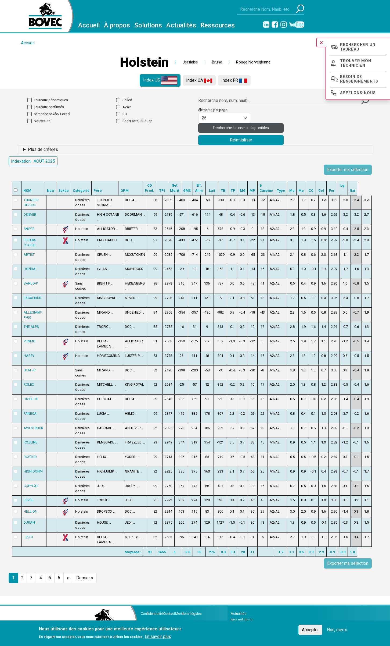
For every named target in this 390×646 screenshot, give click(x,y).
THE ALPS (30, 327)
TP (244, 191)
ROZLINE (30, 439)
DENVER (29, 214)
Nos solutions (241, 617)
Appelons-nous (357, 93)
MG (254, 191)
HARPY (28, 356)
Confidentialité (152, 610)
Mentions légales (188, 610)
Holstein (144, 62)
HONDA (29, 269)
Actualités (181, 25)
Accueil (89, 25)
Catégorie (83, 191)
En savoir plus (158, 636)
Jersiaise (190, 62)
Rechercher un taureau (357, 47)
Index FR (234, 80)
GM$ (196, 191)
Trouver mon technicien (355, 63)
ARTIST (28, 255)
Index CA (199, 80)
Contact (169, 610)
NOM (27, 191)
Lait (223, 191)
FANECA (29, 410)
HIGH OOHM (32, 468)
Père (102, 191)
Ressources (217, 25)
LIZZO (28, 533)
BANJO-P (30, 283)
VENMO (29, 341)
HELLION (30, 508)
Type (294, 191)
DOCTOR (30, 454)
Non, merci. (337, 629)
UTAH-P (29, 370)
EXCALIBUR (32, 298)
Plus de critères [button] (43, 149)
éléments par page (212, 110)
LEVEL (28, 497)
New (52, 191)
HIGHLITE (30, 396)
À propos (117, 25)
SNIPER (28, 229)
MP (264, 191)
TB (234, 191)
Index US (160, 80)
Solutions (148, 25)
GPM (130, 191)
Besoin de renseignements (359, 79)
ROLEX (28, 381)
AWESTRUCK (33, 425)
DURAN (29, 519)
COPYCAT (30, 482)
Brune (217, 62)
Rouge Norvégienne (253, 62)
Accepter (310, 629)
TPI (169, 191)
